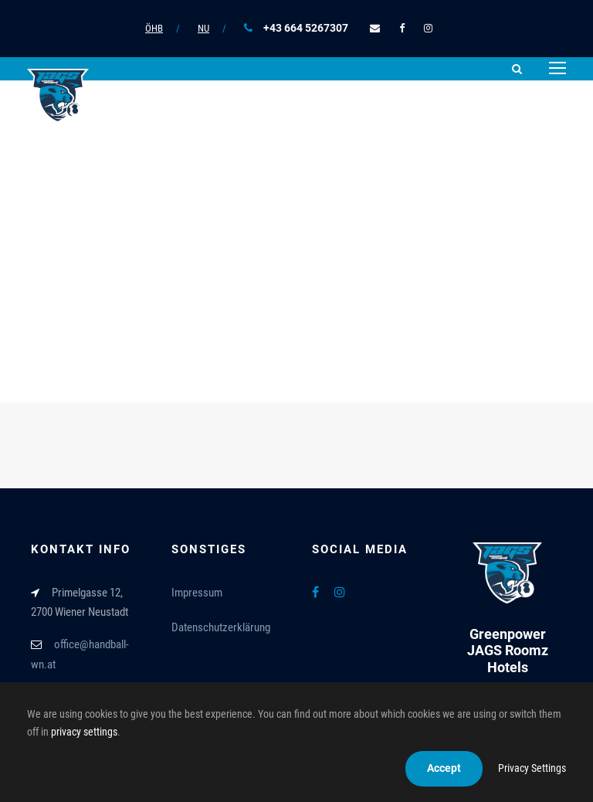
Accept (444, 768)
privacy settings (84, 732)
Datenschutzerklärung (220, 627)
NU (203, 28)
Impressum (196, 593)
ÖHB (154, 28)
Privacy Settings (532, 768)
